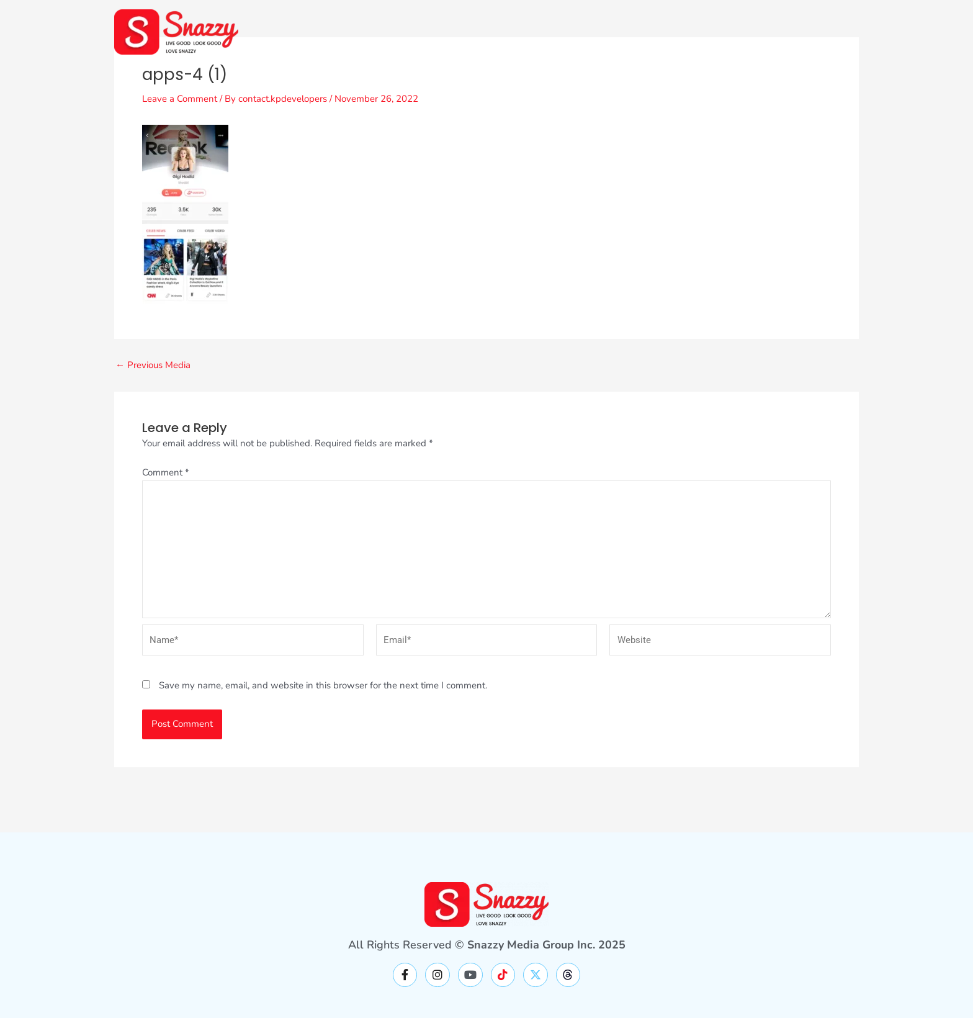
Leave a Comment (179, 98)
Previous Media (153, 365)
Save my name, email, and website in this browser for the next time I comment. (323, 685)
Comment (165, 472)
